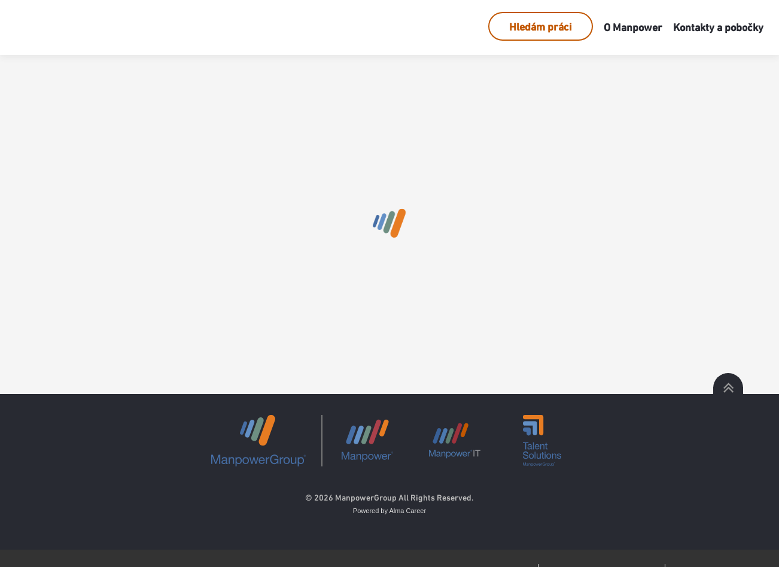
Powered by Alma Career (389, 510)
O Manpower (633, 27)
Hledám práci (540, 26)
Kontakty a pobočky (718, 27)
